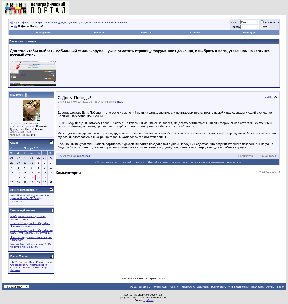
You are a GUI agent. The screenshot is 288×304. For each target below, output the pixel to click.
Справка (195, 32)
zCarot (149, 300)
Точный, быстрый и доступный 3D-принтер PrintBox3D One (30, 197)
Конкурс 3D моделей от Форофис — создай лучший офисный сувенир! (31, 231)
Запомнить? (270, 22)
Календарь (249, 32)
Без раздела (82, 155)
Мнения (99, 32)
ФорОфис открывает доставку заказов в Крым (28, 217)
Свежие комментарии (23, 189)
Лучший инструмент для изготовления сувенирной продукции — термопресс (193, 162)
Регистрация (42, 32)
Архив (270, 286)
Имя (233, 22)
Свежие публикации (22, 210)
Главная (139, 162)
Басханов (15, 267)
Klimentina (16, 201)
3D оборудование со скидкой (114, 162)
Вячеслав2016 (30, 267)
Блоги (109, 22)
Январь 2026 (31, 148)
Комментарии (268, 155)
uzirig (49, 262)
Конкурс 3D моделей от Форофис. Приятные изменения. (30, 224)
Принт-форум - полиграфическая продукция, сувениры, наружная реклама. (58, 22)
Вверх (280, 286)
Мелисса (121, 22)
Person (40, 262)
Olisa (32, 262)
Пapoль (235, 27)
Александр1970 (19, 264)
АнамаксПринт (38, 264)
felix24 (13, 262)
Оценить (270, 96)
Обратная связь (140, 286)
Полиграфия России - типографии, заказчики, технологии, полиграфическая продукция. (208, 286)
